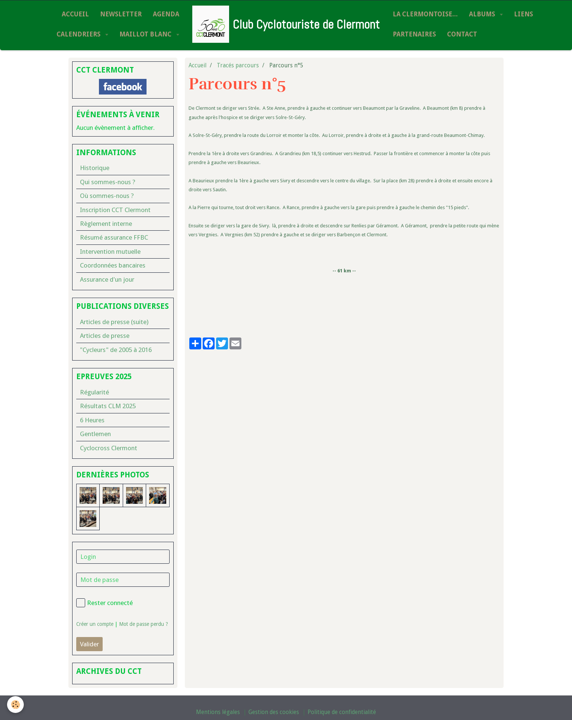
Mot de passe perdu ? (143, 624)
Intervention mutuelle (110, 251)
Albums (483, 14)
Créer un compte (94, 624)
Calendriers (79, 34)
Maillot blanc (146, 34)
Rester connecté (104, 602)
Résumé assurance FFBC (114, 237)
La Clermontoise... (425, 14)
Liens (523, 14)
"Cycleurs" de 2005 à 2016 (116, 349)
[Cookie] (15, 704)
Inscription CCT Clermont (115, 210)
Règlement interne (106, 223)
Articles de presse (104, 335)
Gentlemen (95, 434)
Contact (462, 34)
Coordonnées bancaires (112, 265)
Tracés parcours (238, 65)
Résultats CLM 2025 (108, 406)
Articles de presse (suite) (114, 322)
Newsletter (121, 14)
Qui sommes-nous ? (107, 182)
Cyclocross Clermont (108, 448)
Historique (94, 168)
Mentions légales (218, 712)
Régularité (94, 392)
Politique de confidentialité (342, 712)
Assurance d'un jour (107, 279)
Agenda (166, 14)
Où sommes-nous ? (107, 195)
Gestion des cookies (273, 712)
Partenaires (414, 34)
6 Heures (92, 420)
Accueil (75, 14)
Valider (89, 644)
